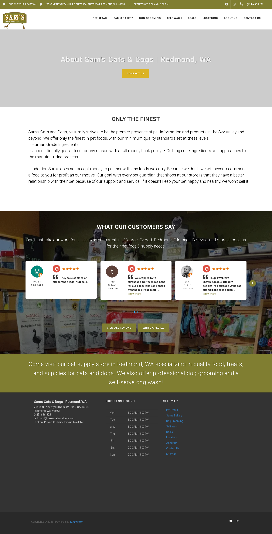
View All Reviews (119, 327)
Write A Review (153, 327)
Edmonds (182, 240)
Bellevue (199, 240)
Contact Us (135, 73)
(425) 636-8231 (43, 414)
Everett (145, 240)
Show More (134, 293)
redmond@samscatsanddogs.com (54, 418)
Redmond (163, 240)
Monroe (131, 240)
